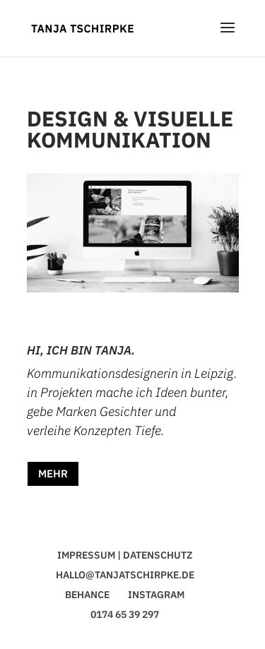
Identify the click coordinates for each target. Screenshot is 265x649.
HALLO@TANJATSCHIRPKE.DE (125, 574)
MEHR (53, 473)
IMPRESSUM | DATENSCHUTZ (124, 555)
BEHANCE (87, 594)
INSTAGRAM (156, 594)
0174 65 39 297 (124, 614)
